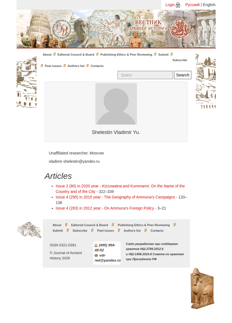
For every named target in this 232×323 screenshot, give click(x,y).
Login (170, 4)
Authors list (76, 66)
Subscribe (180, 60)
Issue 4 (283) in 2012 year (78, 208)
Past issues (53, 66)
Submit (163, 54)
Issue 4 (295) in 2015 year (78, 197)
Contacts (97, 66)
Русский (192, 4)
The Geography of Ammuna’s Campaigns (139, 197)
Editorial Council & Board (76, 54)
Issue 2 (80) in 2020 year (77, 186)
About (47, 54)
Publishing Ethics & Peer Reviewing (126, 54)
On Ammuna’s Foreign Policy (129, 208)
